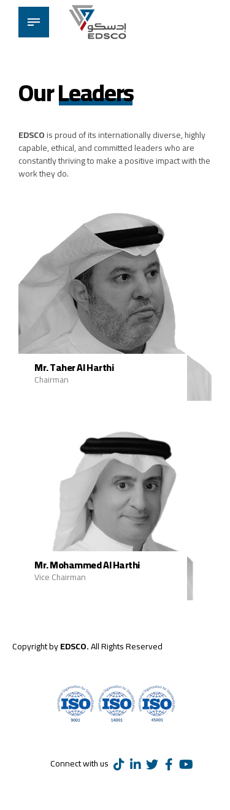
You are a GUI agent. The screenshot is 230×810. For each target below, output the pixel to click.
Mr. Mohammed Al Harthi (86, 565)
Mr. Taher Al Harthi (73, 367)
